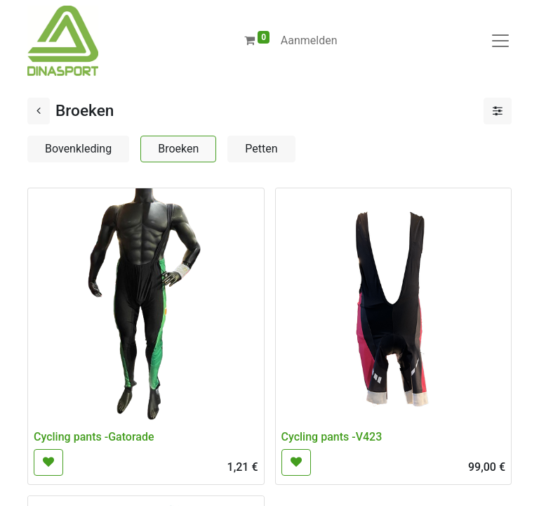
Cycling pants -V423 (331, 436)
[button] (48, 462)
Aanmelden (309, 40)
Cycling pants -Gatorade (94, 436)
